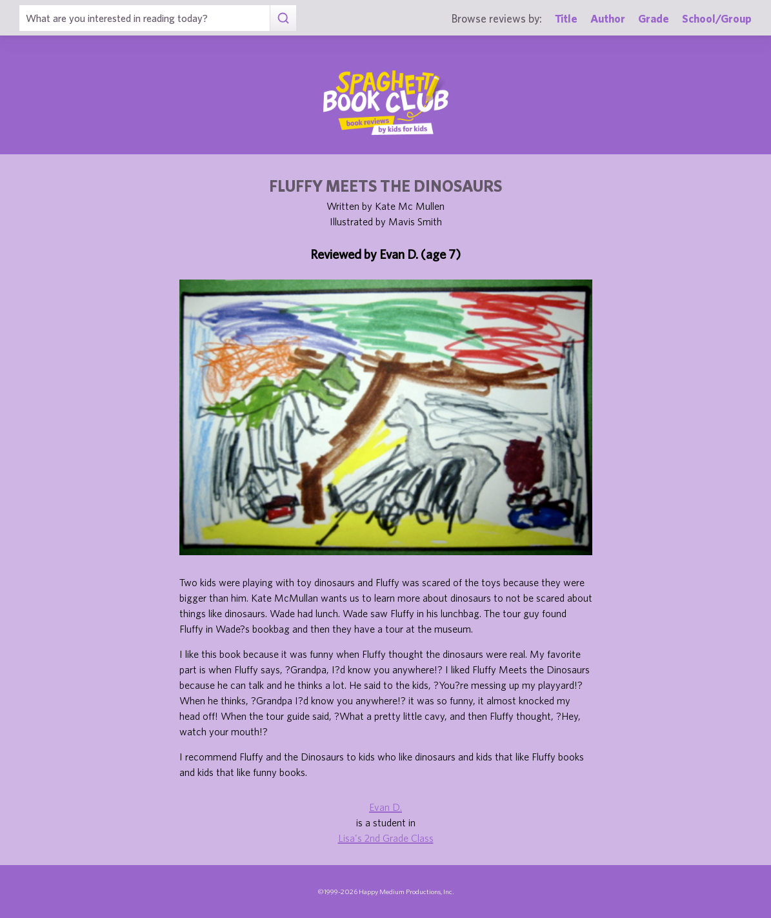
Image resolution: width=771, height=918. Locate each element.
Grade (653, 18)
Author (607, 18)
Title (566, 18)
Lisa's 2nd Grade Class (386, 838)
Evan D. (385, 807)
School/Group (717, 18)
